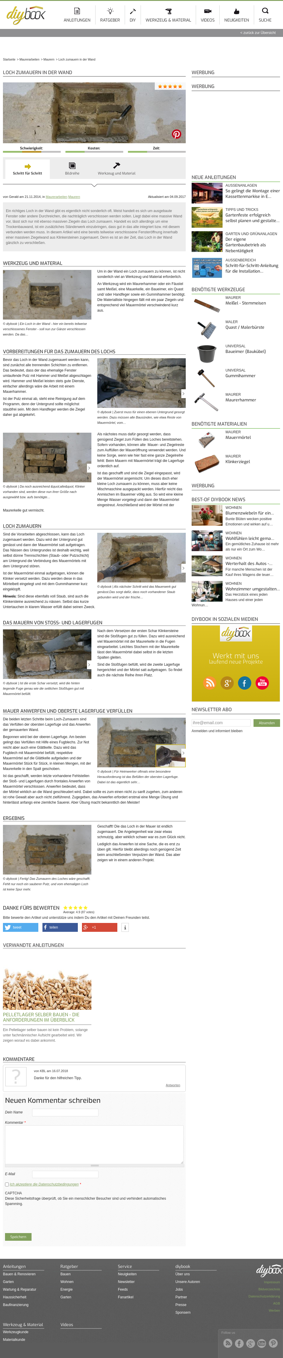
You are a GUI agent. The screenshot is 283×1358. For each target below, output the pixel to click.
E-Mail (10, 1174)
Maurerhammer (241, 400)
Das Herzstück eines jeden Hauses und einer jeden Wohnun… (230, 599)
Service (125, 1266)
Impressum (272, 1282)
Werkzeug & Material (168, 20)
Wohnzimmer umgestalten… (253, 589)
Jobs (179, 1289)
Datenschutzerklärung (264, 1296)
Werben (274, 1310)
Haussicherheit (14, 1297)
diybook (182, 1266)
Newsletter (126, 1282)
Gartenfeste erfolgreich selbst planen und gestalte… (252, 218)
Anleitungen (77, 20)
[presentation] (50, 1218)
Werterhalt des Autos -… (249, 563)
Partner (181, 1297)
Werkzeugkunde (16, 1332)
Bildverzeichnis (269, 1289)
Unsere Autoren (187, 1282)
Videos (208, 20)
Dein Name (14, 1112)
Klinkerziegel (238, 462)
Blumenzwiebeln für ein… (250, 513)
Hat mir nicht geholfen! (65, 907)
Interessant (75, 907)
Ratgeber (110, 20)
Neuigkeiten (236, 20)
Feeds (123, 1289)
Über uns (182, 1274)
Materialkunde (14, 1340)
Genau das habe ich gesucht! (85, 907)
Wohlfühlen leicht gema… (250, 538)
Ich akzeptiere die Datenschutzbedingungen (44, 1184)
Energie (66, 1289)
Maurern (74, 196)
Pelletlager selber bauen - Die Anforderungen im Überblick (41, 1017)
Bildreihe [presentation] (72, 173)
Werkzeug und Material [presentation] (117, 173)
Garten (8, 1282)
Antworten (173, 1085)
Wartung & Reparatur (19, 1289)
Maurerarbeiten (56, 196)
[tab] (27, 169)
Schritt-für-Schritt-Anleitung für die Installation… (252, 268)
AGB (276, 1303)
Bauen (65, 1274)
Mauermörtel (238, 437)
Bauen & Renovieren (19, 1274)
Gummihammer (241, 376)
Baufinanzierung (16, 1305)
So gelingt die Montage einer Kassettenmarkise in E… (253, 194)
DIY (133, 20)
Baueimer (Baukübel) (246, 351)
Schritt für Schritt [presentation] (27, 173)
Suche (265, 20)
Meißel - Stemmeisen (246, 303)
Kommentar (15, 1123)
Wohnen (234, 508)
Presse (180, 1305)
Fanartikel (126, 1297)
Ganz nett (70, 907)
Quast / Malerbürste (245, 327)
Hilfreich (80, 907)
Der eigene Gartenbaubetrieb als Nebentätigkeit (246, 245)
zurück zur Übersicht (259, 33)
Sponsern (182, 1312)
